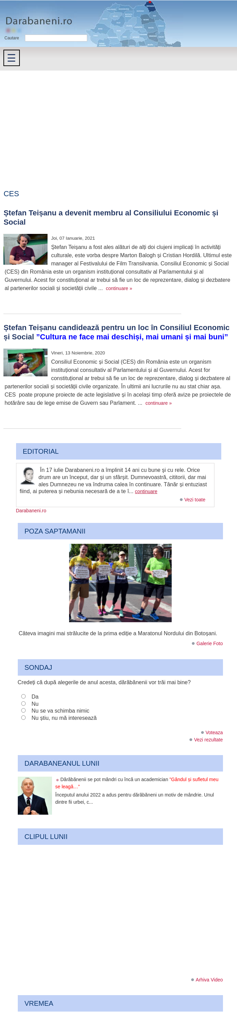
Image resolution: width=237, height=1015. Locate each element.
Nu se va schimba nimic (60, 711)
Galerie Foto (209, 643)
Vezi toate (195, 499)
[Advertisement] (118, 122)
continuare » (119, 288)
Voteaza (214, 732)
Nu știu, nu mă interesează (63, 718)
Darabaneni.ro (36, 17)
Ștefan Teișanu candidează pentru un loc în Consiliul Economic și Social (116, 332)
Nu (34, 704)
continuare (146, 491)
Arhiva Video (209, 979)
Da (34, 697)
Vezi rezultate (208, 739)
